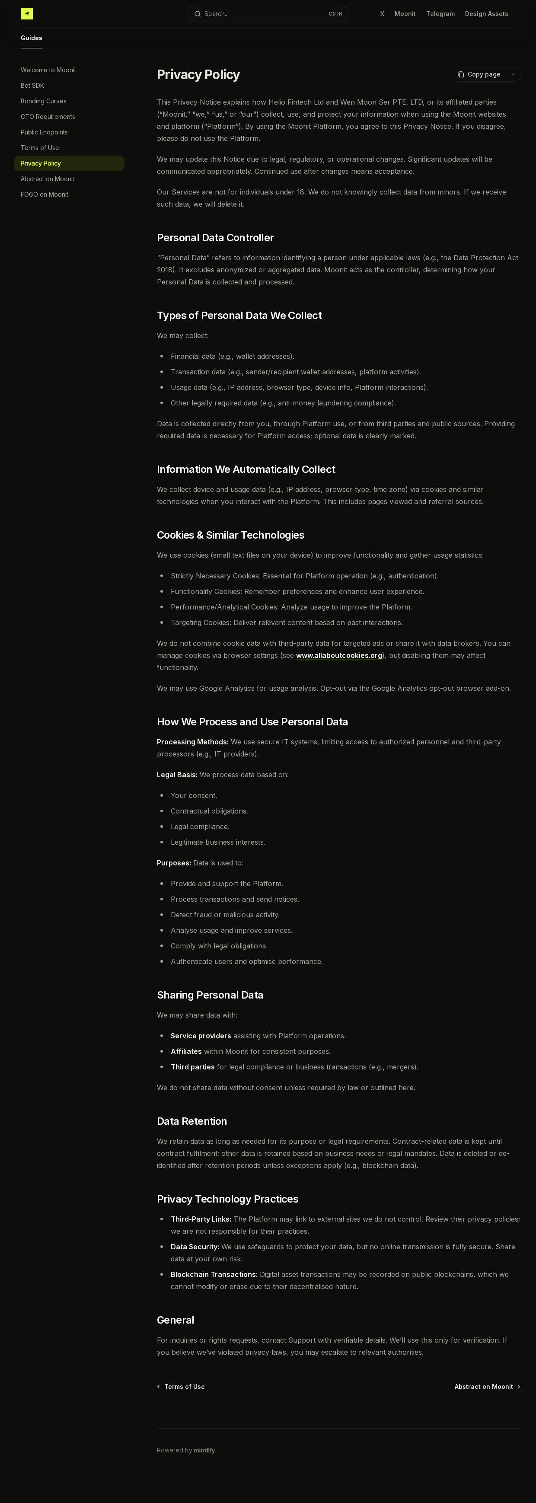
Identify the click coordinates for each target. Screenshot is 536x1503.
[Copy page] (479, 74)
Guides (31, 41)
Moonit (405, 13)
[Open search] (268, 14)
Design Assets (486, 13)
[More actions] (513, 74)
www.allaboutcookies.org (339, 655)
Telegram (440, 13)
